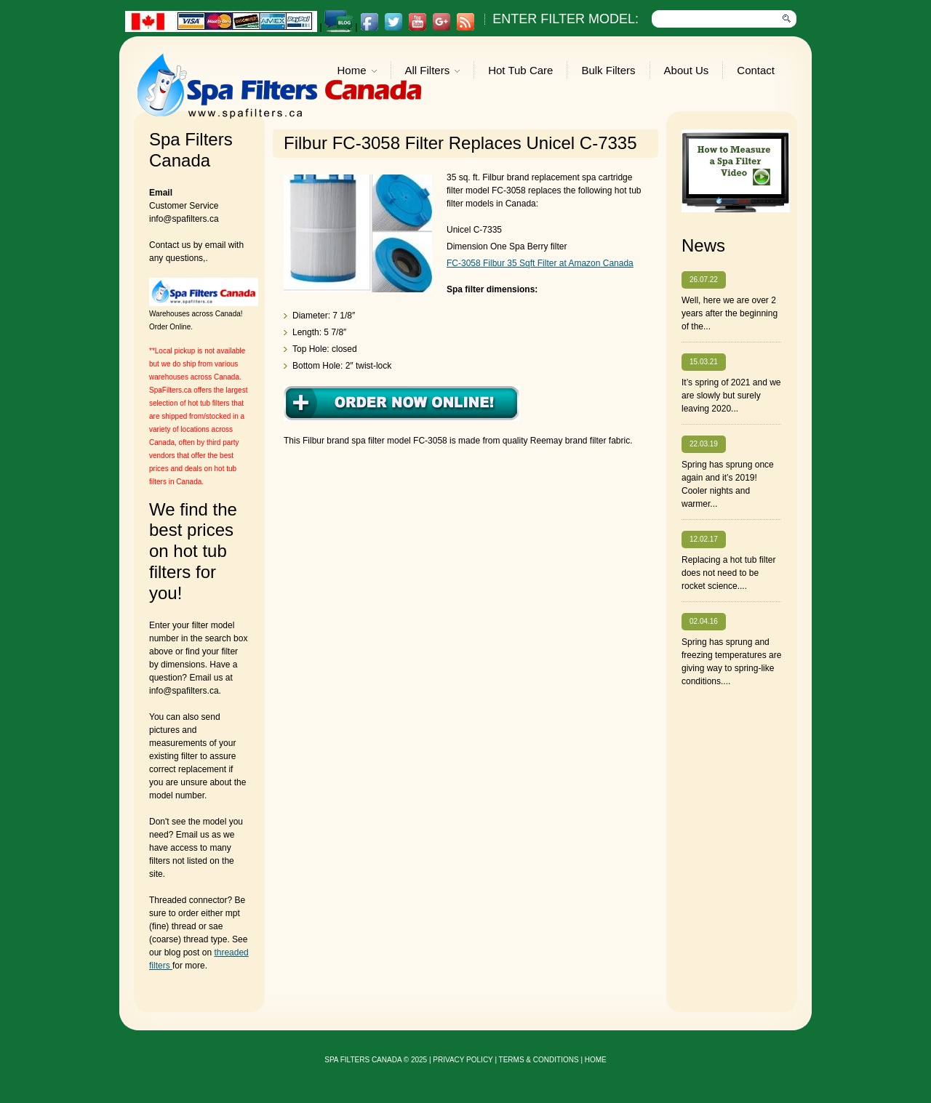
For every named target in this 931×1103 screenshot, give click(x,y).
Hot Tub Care (520, 70)
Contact (756, 70)
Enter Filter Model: (565, 19)
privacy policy (462, 1060)
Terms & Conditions (539, 1060)
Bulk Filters (608, 70)
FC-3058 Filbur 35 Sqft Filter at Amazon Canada (540, 263)
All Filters (432, 71)
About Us (686, 70)
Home (357, 71)
